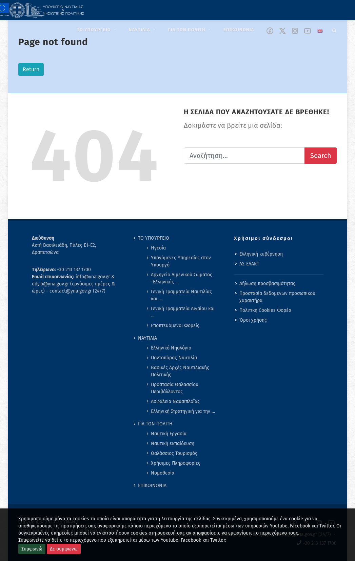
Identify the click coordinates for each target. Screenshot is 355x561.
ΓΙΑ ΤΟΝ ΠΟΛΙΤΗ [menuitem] (155, 424)
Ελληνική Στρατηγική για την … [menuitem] (183, 411)
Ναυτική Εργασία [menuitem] (168, 434)
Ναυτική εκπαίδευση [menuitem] (172, 443)
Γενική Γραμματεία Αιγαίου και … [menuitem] (183, 312)
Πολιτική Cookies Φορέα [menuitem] (265, 310)
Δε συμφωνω (64, 549)
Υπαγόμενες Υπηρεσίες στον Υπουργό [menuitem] (181, 261)
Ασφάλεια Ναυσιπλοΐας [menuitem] (175, 401)
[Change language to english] (320, 30)
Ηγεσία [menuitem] (158, 248)
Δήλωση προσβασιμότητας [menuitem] (267, 283)
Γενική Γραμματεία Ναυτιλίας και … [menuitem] (181, 295)
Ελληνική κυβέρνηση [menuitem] (261, 254)
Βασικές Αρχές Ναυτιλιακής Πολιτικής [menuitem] (180, 371)
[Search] (334, 29)
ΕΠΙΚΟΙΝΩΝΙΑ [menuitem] (152, 485)
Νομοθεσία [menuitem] (162, 473)
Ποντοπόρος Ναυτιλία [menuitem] (174, 358)
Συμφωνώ (31, 549)
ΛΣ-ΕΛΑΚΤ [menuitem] (249, 264)
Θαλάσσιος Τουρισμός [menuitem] (174, 453)
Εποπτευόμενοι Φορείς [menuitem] (175, 325)
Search (320, 156)
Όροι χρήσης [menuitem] (253, 320)
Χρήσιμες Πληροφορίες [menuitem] (175, 463)
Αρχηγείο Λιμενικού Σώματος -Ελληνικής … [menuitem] (181, 278)
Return (31, 69)
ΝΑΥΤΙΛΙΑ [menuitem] (147, 338)
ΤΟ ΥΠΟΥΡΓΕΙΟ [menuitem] (153, 238)
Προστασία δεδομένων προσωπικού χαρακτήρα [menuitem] (277, 296)
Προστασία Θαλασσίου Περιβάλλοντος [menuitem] (174, 388)
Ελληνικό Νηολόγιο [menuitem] (171, 348)
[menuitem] (97, 29)
